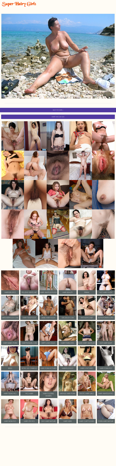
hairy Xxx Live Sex (58, 117)
